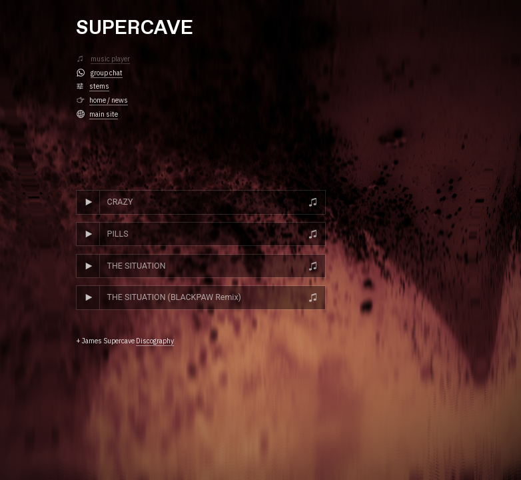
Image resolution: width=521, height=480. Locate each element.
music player (110, 58)
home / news (108, 100)
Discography (155, 340)
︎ (80, 86)
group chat (107, 72)
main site (103, 114)
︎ (80, 114)
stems (99, 86)
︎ (80, 58)
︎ (80, 72)
